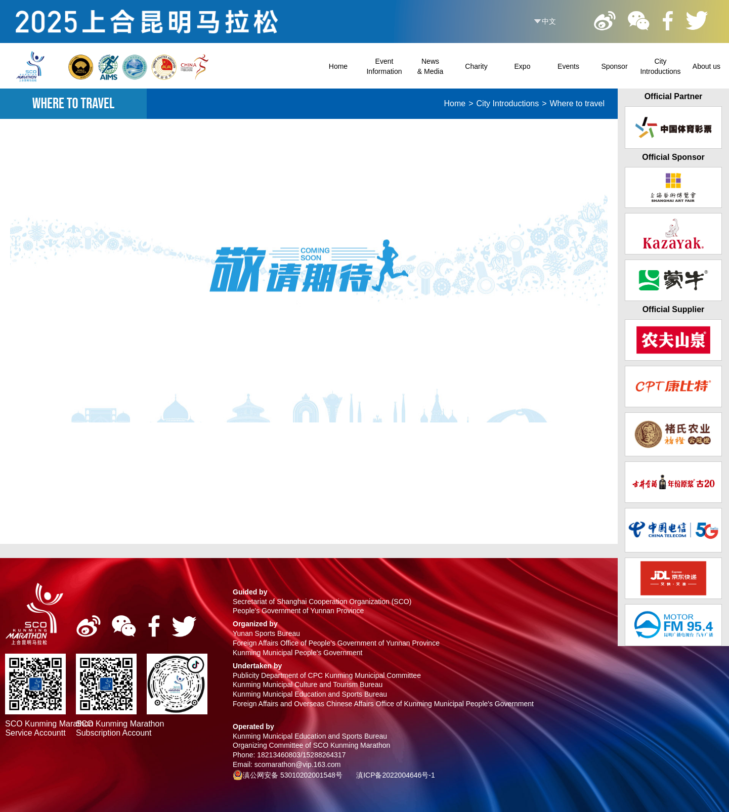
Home (455, 103)
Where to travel (577, 103)
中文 (549, 21)
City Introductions (508, 103)
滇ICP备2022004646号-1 (395, 775)
